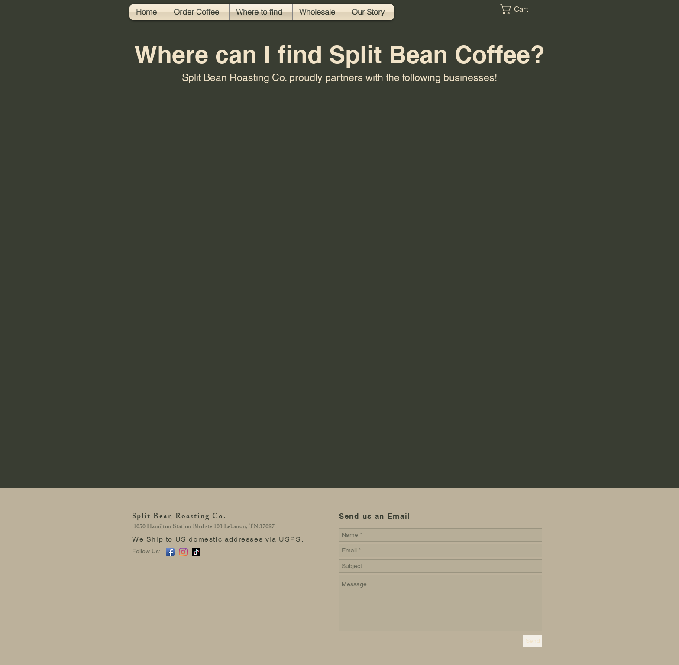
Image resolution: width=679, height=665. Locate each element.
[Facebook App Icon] (170, 552)
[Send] (532, 641)
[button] (520, 9)
